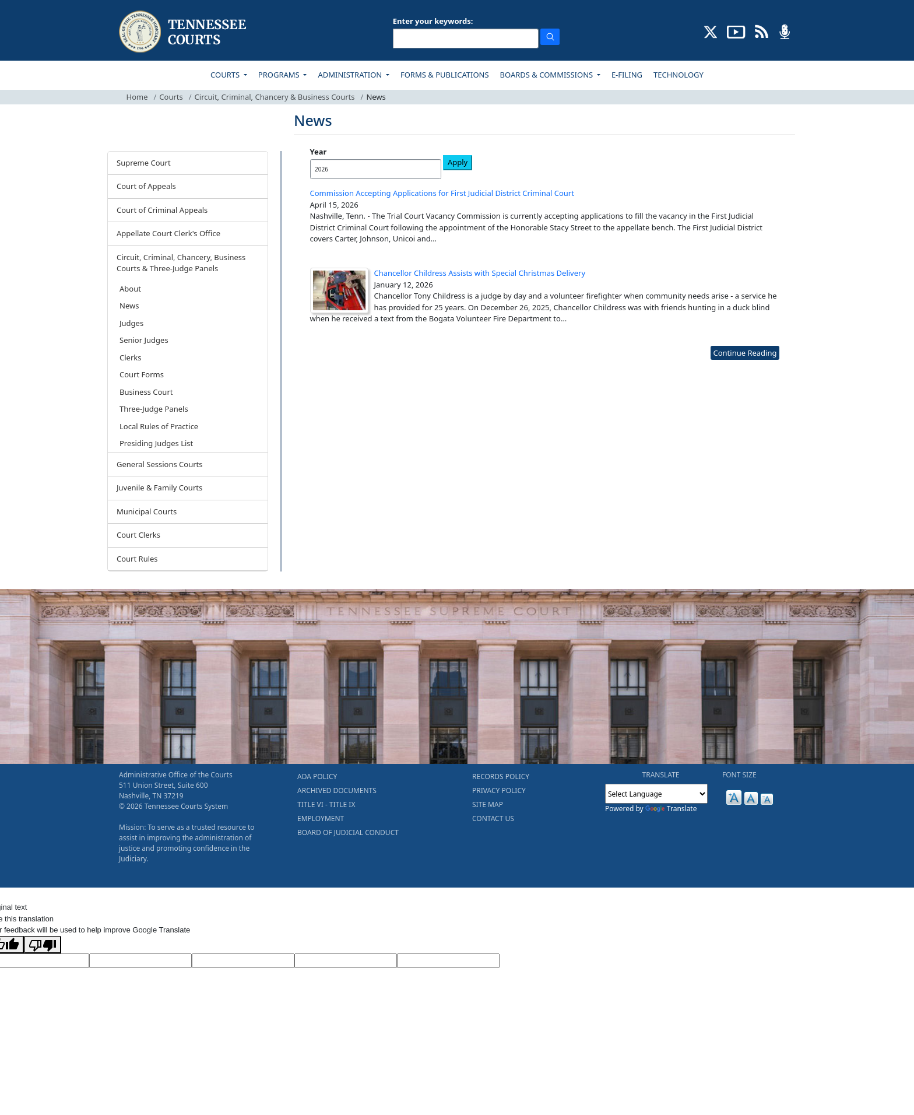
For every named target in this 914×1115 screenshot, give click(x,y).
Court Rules (137, 558)
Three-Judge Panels (153, 409)
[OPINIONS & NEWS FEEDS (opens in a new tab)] (761, 31)
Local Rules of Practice (158, 426)
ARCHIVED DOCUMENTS (337, 790)
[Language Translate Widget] (656, 794)
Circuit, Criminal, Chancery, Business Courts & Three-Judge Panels (181, 263)
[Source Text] (243, 961)
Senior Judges (143, 340)
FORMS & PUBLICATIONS (444, 74)
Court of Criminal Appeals (162, 210)
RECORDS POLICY (500, 776)
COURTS (225, 74)
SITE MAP (487, 804)
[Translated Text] (345, 961)
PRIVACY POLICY (499, 790)
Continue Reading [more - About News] (744, 353)
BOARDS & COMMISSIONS (547, 74)
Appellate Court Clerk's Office (168, 233)
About (130, 288)
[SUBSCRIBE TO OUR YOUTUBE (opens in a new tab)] (736, 31)
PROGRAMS (279, 74)
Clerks (130, 357)
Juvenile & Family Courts (159, 487)
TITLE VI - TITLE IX (326, 804)
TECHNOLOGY (678, 74)
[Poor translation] (42, 944)
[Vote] (448, 961)
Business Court (146, 392)
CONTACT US (493, 818)
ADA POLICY (317, 776)
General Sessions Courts (160, 464)
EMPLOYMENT (320, 818)
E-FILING (626, 74)
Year (318, 151)
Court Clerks (138, 535)
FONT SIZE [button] (739, 775)
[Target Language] (140, 961)
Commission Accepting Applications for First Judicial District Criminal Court (442, 193)
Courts (170, 97)
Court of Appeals (146, 186)
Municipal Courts (147, 511)
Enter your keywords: (433, 21)
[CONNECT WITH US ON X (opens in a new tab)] (711, 31)
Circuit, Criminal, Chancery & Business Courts (275, 97)
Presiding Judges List (156, 443)
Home (137, 97)
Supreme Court (144, 162)
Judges (131, 323)
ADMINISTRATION (351, 74)
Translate (671, 809)
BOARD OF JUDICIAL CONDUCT (348, 832)
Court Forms (141, 374)
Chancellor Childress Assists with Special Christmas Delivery (480, 273)
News (129, 305)
